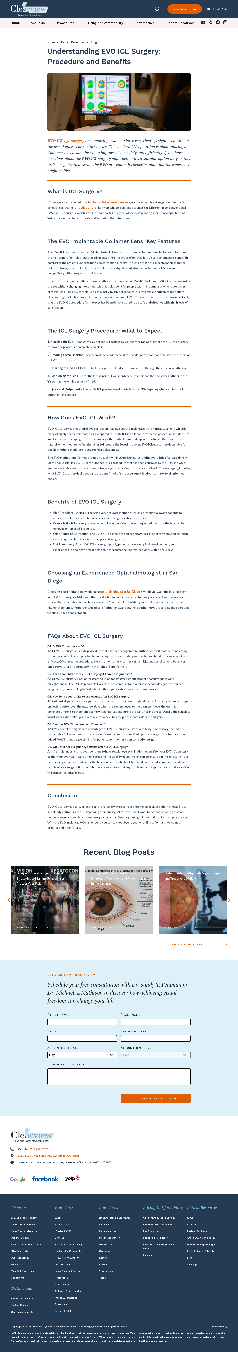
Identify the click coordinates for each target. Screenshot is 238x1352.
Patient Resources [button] (181, 23)
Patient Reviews (20, 1305)
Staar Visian (106, 1271)
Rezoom (103, 1264)
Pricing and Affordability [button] (104, 23)
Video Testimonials (22, 1298)
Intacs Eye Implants (66, 1297)
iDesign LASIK (63, 1231)
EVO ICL (59, 1237)
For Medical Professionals (158, 1224)
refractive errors (84, 224)
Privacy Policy (219, 1326)
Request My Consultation (155, 1098)
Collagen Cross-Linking (68, 1291)
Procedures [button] (65, 23)
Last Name (130, 1014)
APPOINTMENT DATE (63, 1047)
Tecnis (102, 1277)
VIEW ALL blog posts (198, 944)
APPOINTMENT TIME (136, 1047)
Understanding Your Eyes (201, 1244)
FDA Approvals (19, 1251)
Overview (104, 1251)
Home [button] (15, 22)
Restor (103, 1257)
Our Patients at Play (22, 1311)
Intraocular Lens (108, 1231)
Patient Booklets (197, 1231)
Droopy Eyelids (63, 1310)
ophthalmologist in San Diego (120, 608)
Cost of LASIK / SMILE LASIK (159, 1217)
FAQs (190, 1217)
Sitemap (192, 1264)
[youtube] (203, 23)
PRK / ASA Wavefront (67, 1257)
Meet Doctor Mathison (24, 1231)
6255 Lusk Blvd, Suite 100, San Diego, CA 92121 (48, 1155)
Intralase (104, 1224)
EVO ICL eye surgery (65, 156)
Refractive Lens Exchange (69, 1244)
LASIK (58, 1217)
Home (51, 42)
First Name (57, 1014)
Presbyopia (61, 1277)
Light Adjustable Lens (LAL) (114, 1217)
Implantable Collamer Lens (106, 218)
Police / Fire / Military (155, 1237)
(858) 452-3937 (217, 9)
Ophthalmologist (21, 1237)
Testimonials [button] (145, 23)
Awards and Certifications (26, 1244)
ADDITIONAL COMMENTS (66, 1064)
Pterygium (61, 1304)
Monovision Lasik (109, 1244)
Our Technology (20, 1257)
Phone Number (134, 1031)
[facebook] (218, 23)
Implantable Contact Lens (69, 1251)
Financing (148, 1255)
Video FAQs (194, 1224)
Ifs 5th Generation (109, 1237)
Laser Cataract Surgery (68, 1271)
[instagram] (225, 23)
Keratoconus (62, 1284)
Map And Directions (22, 1271)
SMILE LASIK (62, 1224)
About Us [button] (38, 23)
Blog (189, 1257)
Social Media (18, 1264)
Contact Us (17, 1277)
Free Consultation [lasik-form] (185, 8)
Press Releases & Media (200, 1251)
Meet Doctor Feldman (23, 1224)
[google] (17, 1179)
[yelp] (211, 23)
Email (53, 1031)
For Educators (151, 1231)
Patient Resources (73, 42)
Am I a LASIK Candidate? (201, 1237)
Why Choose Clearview (24, 1217)
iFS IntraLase (62, 1264)
